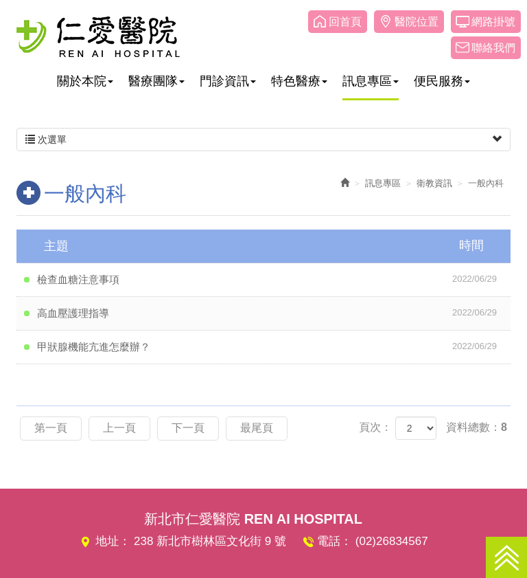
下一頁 (188, 428)
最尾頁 (256, 428)
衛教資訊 (434, 183)
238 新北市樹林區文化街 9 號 (210, 541)
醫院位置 (416, 21)
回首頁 (345, 21)
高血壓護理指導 (274, 313)
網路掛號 (493, 21)
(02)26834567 (391, 541)
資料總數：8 (476, 427)
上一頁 (119, 428)
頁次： (375, 427)
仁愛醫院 (98, 36)
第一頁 (50, 428)
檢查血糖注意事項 (274, 279)
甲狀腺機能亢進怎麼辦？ (274, 346)
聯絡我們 (493, 48)
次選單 (263, 139)
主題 (272, 245)
